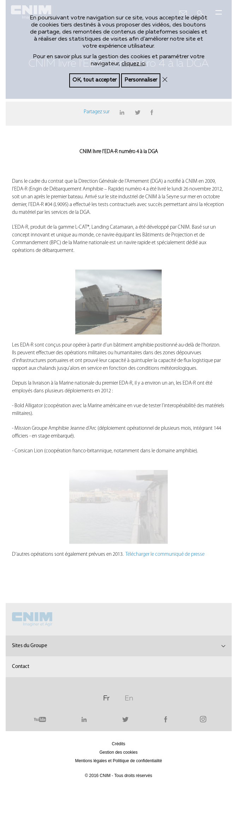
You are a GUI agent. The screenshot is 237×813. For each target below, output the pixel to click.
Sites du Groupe (29, 646)
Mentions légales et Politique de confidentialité (118, 761)
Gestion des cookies (118, 752)
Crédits (118, 744)
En (129, 697)
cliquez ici (134, 63)
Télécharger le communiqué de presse (165, 554)
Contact (20, 666)
